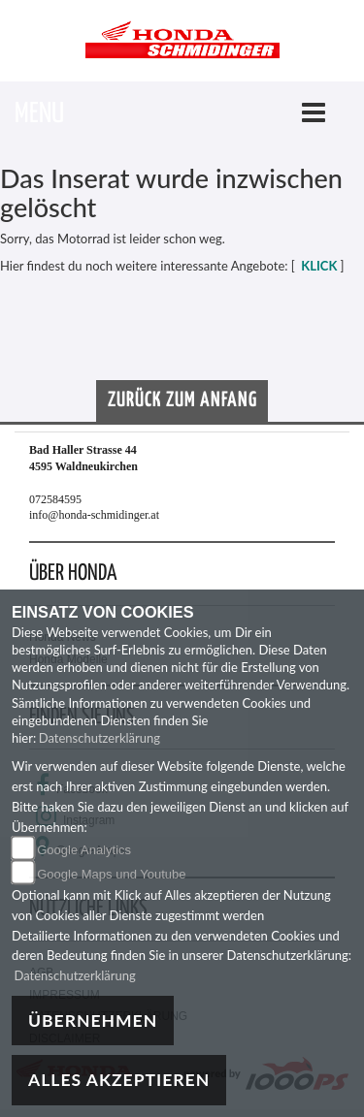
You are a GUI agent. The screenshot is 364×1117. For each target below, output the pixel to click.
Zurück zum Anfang (182, 400)
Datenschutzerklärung (99, 738)
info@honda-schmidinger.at (94, 515)
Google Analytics (84, 850)
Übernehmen (92, 1020)
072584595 (55, 499)
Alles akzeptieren (119, 1079)
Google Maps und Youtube (111, 874)
